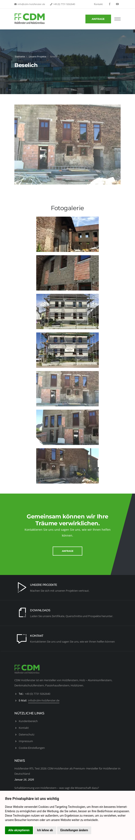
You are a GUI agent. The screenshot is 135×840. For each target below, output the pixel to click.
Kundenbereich (28, 721)
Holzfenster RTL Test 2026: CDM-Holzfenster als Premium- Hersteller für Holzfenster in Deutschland (67, 771)
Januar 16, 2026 (24, 779)
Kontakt (98, 4)
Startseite (20, 56)
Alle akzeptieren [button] (19, 830)
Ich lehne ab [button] (45, 830)
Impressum (26, 741)
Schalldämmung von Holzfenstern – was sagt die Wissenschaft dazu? (56, 788)
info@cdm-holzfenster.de (31, 4)
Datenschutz (26, 734)
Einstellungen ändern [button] (74, 830)
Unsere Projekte (37, 56)
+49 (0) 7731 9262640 (64, 4)
